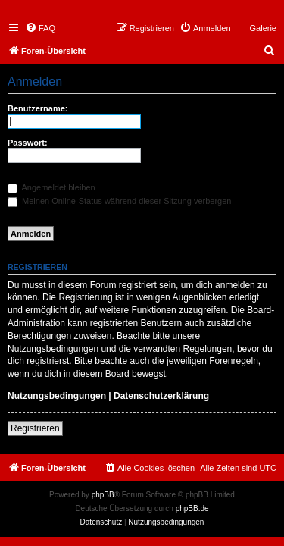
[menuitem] (40, 28)
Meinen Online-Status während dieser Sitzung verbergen (119, 201)
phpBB (103, 495)
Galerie (263, 28)
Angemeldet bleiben (51, 187)
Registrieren (35, 428)
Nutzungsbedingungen (57, 396)
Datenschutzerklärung (161, 396)
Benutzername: (37, 108)
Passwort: (28, 142)
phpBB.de (192, 508)
